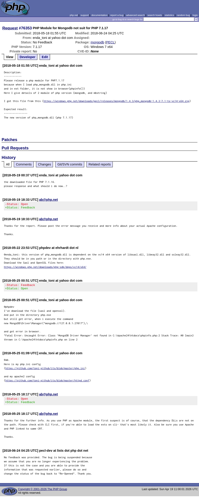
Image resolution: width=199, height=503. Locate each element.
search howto (154, 15)
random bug (183, 15)
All (8, 164)
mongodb (97, 42)
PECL (110, 42)
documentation (99, 15)
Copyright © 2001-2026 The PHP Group (42, 493)
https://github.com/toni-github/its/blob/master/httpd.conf (47, 383)
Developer (28, 57)
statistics (169, 15)
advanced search (135, 15)
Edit (45, 57)
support (85, 15)
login (195, 15)
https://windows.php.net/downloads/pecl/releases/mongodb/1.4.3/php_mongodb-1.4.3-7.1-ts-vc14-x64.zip (116, 100)
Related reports (100, 164)
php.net (74, 15)
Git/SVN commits (69, 164)
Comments (24, 164)
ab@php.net (48, 199)
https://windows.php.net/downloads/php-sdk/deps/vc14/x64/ (45, 268)
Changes (44, 164)
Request (10, 28)
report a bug (116, 15)
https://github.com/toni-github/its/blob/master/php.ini (45, 370)
